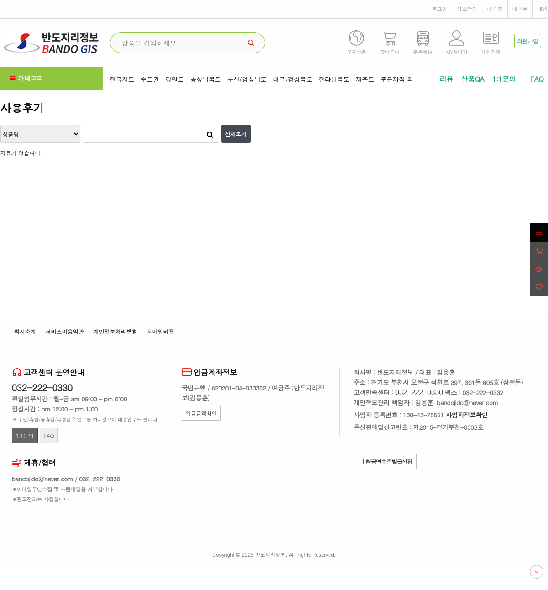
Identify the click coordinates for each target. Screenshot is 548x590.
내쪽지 (494, 8)
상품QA (472, 79)
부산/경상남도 (246, 79)
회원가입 (527, 41)
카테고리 (27, 78)
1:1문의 (504, 79)
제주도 (365, 79)
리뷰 (446, 79)
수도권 (150, 79)
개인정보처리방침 (115, 331)
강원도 (175, 79)
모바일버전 (160, 331)
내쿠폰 (520, 8)
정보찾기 (467, 8)
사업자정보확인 (467, 414)
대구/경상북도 (292, 79)
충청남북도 (205, 79)
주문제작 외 (397, 79)
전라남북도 (334, 79)
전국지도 (122, 79)
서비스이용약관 (65, 331)
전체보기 (236, 133)
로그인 (439, 8)
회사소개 (25, 331)
